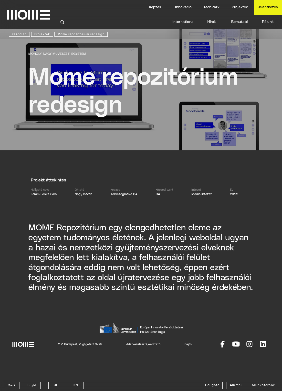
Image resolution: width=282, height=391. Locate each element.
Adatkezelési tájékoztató (143, 344)
